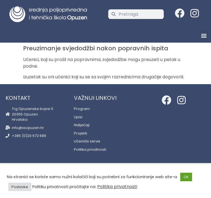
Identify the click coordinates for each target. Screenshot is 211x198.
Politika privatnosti (117, 186)
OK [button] (186, 177)
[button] (203, 35)
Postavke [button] (20, 186)
